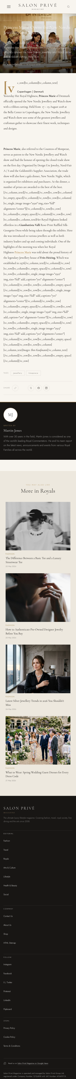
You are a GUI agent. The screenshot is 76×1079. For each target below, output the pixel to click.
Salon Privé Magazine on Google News (33, 1063)
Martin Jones (13, 430)
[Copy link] (15, 388)
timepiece (33, 373)
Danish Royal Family (30, 20)
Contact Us (8, 916)
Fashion (54, 20)
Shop (6, 934)
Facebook (8, 973)
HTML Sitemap (10, 943)
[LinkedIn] (46, 388)
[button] (9, 6)
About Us (7, 925)
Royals (8, 20)
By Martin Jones (13, 64)
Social (6, 894)
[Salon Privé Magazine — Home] (37, 6)
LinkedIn (7, 1000)
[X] (31, 388)
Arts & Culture (9, 867)
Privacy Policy (9, 1028)
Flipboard (8, 1009)
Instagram (8, 964)
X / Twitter (8, 982)
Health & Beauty (10, 885)
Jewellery (17, 373)
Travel (6, 849)
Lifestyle (7, 876)
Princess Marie (23, 252)
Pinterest (7, 991)
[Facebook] (39, 388)
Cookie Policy (9, 1037)
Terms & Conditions (12, 1046)
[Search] (68, 7)
